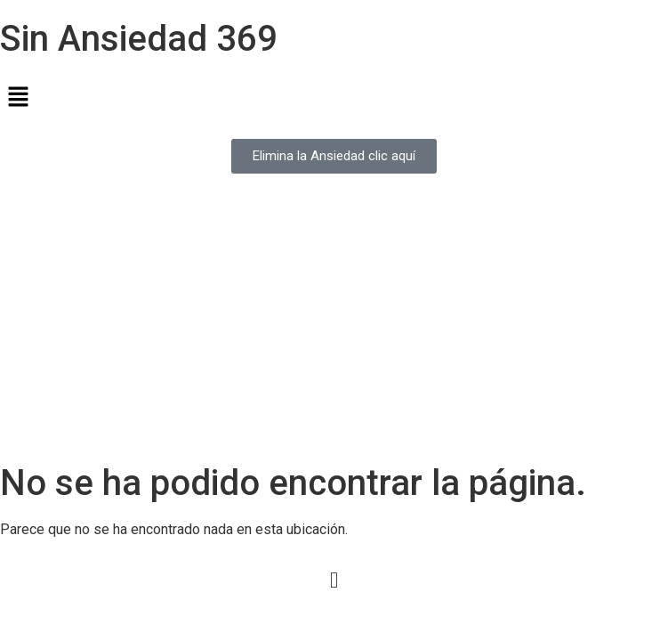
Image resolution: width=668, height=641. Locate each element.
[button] (334, 98)
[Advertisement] (334, 328)
